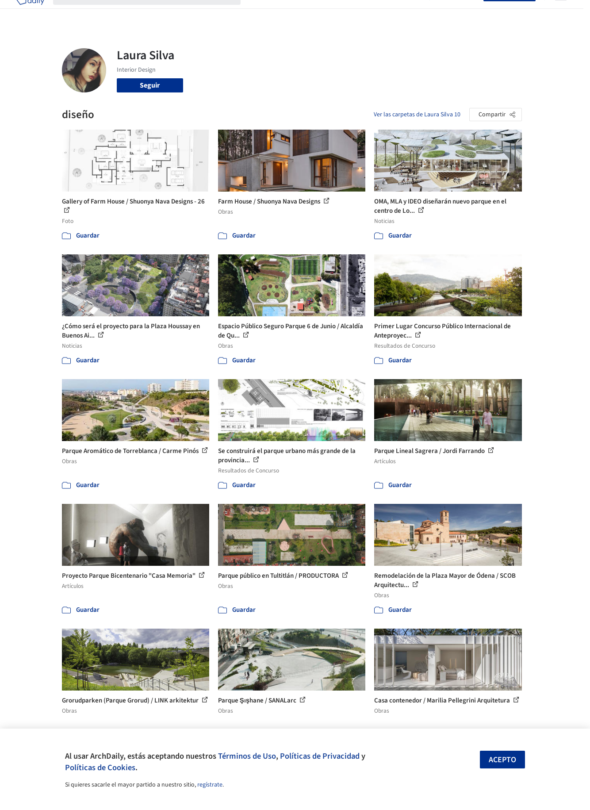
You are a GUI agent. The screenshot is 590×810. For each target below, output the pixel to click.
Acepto (502, 759)
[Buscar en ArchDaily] (154, 12)
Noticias (380, 12)
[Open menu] (561, 12)
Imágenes (289, 12)
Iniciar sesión (458, 12)
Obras (258, 12)
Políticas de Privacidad (320, 756)
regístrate (209, 784)
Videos (410, 12)
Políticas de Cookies (100, 767)
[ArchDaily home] (30, 12)
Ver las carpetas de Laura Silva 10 (417, 114)
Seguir (150, 85)
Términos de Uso (247, 756)
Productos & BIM (336, 12)
